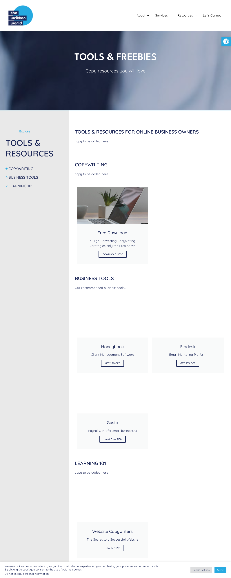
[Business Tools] (35, 175)
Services (163, 15)
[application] (147, 15)
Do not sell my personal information (27, 573)
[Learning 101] (35, 184)
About (143, 15)
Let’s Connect (213, 15)
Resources (187, 15)
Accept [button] (220, 569)
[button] (226, 41)
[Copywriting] (35, 167)
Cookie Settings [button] (201, 569)
